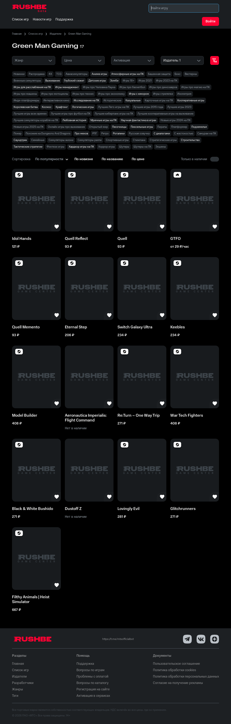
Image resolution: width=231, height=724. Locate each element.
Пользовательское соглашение (176, 663)
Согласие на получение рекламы (178, 683)
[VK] (201, 639)
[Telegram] (187, 639)
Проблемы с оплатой (92, 676)
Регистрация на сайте (93, 689)
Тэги (15, 695)
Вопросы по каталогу (92, 683)
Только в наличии (194, 159)
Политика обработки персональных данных (186, 676)
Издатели (55, 34)
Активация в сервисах (93, 695)
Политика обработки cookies (174, 670)
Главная (17, 34)
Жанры (17, 689)
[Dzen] (214, 639)
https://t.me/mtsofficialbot (118, 639)
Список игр (35, 34)
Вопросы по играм (90, 670)
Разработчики (22, 683)
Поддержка (85, 663)
